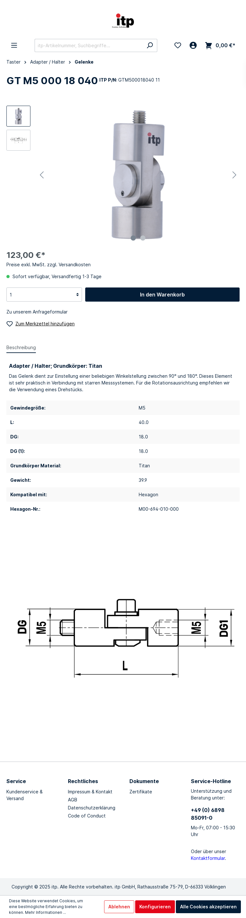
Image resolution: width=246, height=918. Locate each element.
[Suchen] (149, 45)
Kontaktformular (208, 858)
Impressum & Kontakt (90, 791)
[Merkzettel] (177, 45)
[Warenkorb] (220, 45)
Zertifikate (140, 791)
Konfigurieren (155, 906)
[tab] (21, 347)
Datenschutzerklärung (91, 807)
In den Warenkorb (162, 294)
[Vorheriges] (41, 174)
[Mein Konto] (193, 45)
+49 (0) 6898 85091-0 (208, 814)
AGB (72, 799)
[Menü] (14, 45)
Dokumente (144, 781)
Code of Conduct (87, 815)
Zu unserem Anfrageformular (37, 311)
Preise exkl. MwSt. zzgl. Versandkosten (48, 264)
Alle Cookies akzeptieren (208, 906)
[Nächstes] (234, 174)
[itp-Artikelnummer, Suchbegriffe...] (89, 45)
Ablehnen (119, 906)
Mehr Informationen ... (45, 912)
